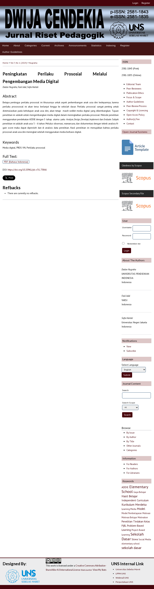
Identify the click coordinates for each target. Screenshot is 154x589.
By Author (131, 437)
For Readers (132, 464)
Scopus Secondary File (133, 193)
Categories (31, 45)
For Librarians (133, 472)
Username (127, 227)
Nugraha (33, 62)
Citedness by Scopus (132, 165)
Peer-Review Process (136, 106)
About (16, 45)
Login (135, 3)
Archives (59, 45)
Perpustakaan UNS (124, 582)
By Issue (130, 432)
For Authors (132, 468)
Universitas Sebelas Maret (128, 569)
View (128, 346)
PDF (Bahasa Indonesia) (16, 161)
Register (146, 3)
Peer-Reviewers (134, 88)
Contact (130, 123)
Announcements (78, 45)
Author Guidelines (12, 52)
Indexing (111, 45)
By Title (130, 441)
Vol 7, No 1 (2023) (19, 62)
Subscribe (131, 350)
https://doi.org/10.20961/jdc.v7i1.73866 (27, 169)
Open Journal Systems (134, 131)
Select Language (130, 364)
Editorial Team (133, 84)
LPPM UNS (121, 573)
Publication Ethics (135, 93)
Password (126, 235)
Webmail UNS (122, 577)
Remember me (134, 243)
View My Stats (99, 569)
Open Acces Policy (135, 114)
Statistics (96, 45)
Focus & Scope (133, 97)
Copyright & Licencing (137, 110)
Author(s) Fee (133, 119)
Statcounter (86, 570)
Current (45, 45)
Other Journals (133, 445)
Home (5, 45)
